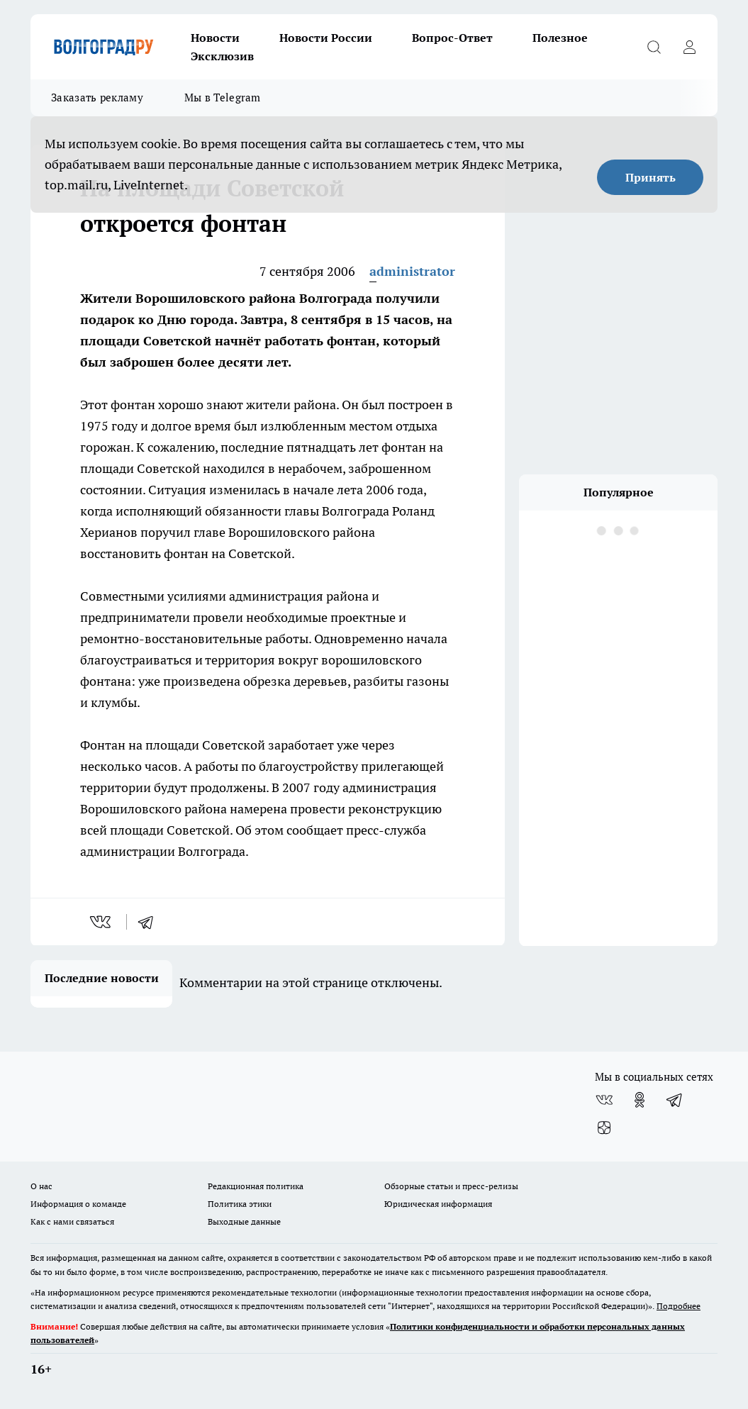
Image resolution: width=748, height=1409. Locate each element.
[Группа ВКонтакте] (604, 1100)
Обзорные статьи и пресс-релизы (451, 1186)
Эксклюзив (222, 56)
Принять (650, 177)
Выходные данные (244, 1221)
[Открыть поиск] (654, 47)
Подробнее (678, 1306)
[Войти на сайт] (689, 47)
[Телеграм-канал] (675, 1100)
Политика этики (240, 1203)
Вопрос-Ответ (452, 37)
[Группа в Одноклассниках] (639, 1100)
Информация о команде (78, 1203)
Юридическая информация (438, 1203)
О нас (41, 1186)
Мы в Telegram (222, 97)
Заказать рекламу (97, 97)
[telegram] (150, 922)
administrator (412, 271)
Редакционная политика (255, 1186)
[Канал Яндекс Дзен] (604, 1128)
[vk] (101, 922)
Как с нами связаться (72, 1221)
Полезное (560, 37)
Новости (215, 37)
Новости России (325, 37)
